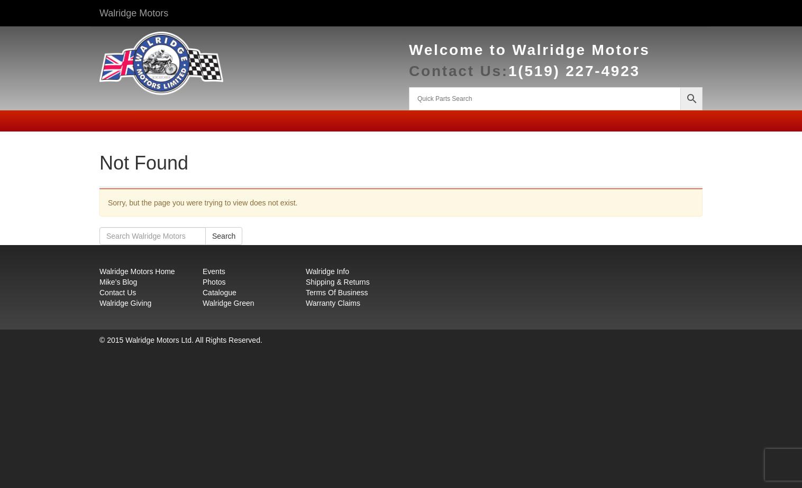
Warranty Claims (333, 303)
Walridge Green (228, 303)
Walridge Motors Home (137, 271)
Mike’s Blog (118, 282)
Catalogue (219, 292)
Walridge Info (327, 271)
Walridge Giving (125, 303)
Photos (214, 282)
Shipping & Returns (338, 282)
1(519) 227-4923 (574, 71)
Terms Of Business (337, 292)
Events (214, 271)
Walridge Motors (133, 13)
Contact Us (117, 292)
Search (223, 236)
